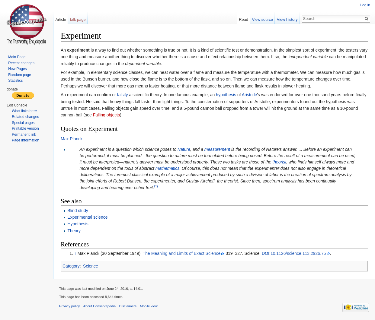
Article (60, 19)
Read (243, 19)
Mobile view (148, 306)
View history (287, 19)
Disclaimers (127, 306)
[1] (156, 186)
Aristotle (249, 94)
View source (262, 19)
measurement (217, 149)
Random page (19, 75)
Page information (25, 140)
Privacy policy (69, 306)
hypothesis (226, 94)
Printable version (25, 128)
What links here (24, 111)
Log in (365, 5)
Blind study (77, 210)
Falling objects (106, 114)
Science (90, 266)
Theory (74, 230)
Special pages (23, 123)
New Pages (17, 69)
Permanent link (24, 134)
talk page (78, 19)
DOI (265, 253)
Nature (184, 149)
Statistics (15, 80)
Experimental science (87, 217)
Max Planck (71, 138)
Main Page (16, 57)
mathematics (167, 168)
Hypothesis (77, 223)
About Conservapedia (99, 306)
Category (71, 266)
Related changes (25, 117)
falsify (122, 94)
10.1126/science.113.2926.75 (298, 253)
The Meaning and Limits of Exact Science (182, 253)
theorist (279, 162)
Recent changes (21, 63)
